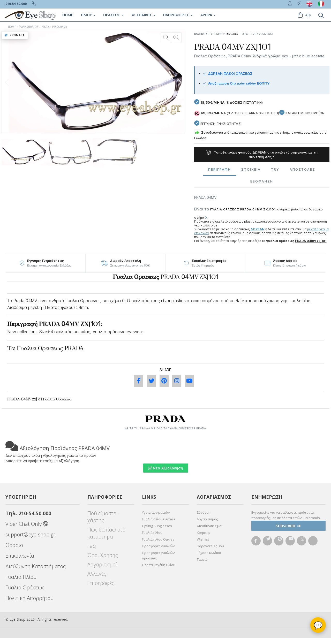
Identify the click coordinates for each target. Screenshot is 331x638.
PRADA (45, 27)
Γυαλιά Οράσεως (24, 587)
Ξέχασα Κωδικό (209, 552)
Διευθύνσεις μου (210, 525)
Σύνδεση (203, 512)
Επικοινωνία (19, 555)
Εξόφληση (261, 181)
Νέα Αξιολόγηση (165, 468)
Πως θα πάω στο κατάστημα (106, 533)
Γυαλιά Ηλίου (20, 576)
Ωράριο (14, 545)
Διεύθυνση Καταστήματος (35, 566)
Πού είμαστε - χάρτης (103, 517)
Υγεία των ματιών (156, 512)
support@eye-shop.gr (30, 534)
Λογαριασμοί (102, 564)
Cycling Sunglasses (157, 525)
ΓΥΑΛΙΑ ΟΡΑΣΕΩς (28, 27)
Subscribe (288, 525)
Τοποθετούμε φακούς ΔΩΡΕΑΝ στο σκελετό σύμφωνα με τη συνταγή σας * (262, 154)
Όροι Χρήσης (102, 555)
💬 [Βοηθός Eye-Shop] (318, 625)
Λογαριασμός (207, 519)
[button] (179, 82)
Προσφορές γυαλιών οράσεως (158, 555)
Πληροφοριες (178, 14)
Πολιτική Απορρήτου (29, 598)
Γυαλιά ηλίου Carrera (158, 519)
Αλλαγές (96, 573)
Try (275, 169)
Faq (91, 545)
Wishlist (203, 539)
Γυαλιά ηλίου (152, 532)
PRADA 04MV (59, 27)
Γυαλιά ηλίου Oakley (158, 539)
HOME (12, 27)
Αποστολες (302, 169)
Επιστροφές (100, 583)
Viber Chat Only (26, 523)
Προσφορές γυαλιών (158, 546)
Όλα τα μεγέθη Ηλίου (158, 565)
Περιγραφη (219, 169)
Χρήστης (203, 532)
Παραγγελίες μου (210, 546)
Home (67, 14)
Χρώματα (15, 35)
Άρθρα (208, 14)
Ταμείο (202, 559)
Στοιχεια (251, 169)
